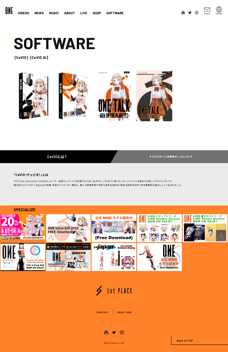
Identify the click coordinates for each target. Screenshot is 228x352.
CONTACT (102, 312)
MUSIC (54, 13)
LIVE (83, 13)
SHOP (97, 13)
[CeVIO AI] (39, 57)
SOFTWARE (115, 13)
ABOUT (69, 13)
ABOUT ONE (124, 312)
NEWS (39, 13)
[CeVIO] (21, 57)
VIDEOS (23, 13)
